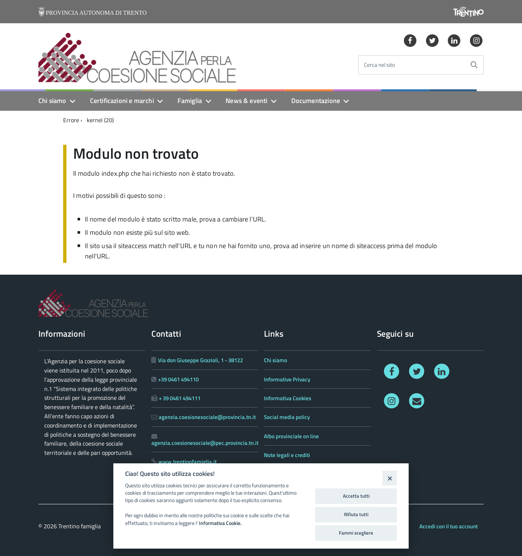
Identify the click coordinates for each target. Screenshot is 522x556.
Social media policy (287, 417)
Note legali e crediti (287, 455)
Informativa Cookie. (220, 523)
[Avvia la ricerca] (474, 65)
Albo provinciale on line (291, 436)
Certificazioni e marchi (122, 101)
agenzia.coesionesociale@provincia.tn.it (207, 417)
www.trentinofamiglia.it (187, 461)
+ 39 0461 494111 (179, 398)
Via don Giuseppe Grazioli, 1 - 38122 (200, 360)
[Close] (389, 478)
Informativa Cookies (287, 398)
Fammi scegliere (356, 532)
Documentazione (315, 101)
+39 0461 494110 (178, 379)
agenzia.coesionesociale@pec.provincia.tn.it (204, 443)
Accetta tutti (356, 496)
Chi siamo (52, 101)
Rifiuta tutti (356, 514)
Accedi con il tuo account (448, 526)
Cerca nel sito (379, 65)
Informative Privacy (287, 379)
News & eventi (246, 101)
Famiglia (190, 101)
